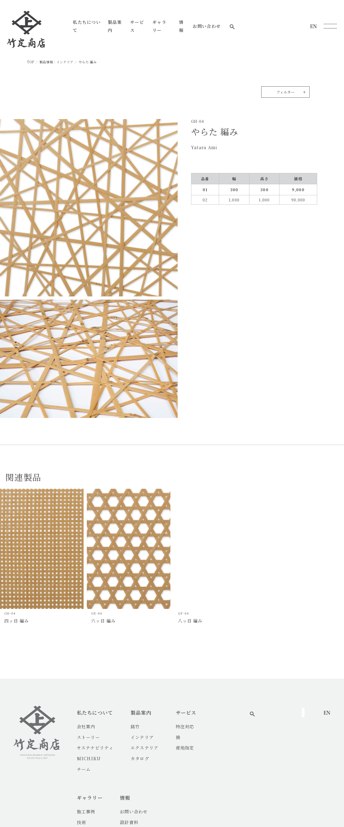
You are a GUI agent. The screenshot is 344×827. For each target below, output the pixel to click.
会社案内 (92, 726)
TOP (30, 62)
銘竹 (141, 726)
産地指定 (191, 748)
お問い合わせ (275, 22)
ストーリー (94, 737)
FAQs (269, 758)
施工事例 (229, 726)
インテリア (148, 737)
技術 (225, 737)
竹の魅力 (229, 748)
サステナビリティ (101, 748)
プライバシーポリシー (211, 812)
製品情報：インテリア (56, 62)
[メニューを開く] (330, 22)
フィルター (285, 92)
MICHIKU (95, 758)
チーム (90, 769)
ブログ (270, 748)
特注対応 (191, 726)
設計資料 (272, 737)
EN (313, 22)
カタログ (146, 758)
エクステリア (151, 748)
